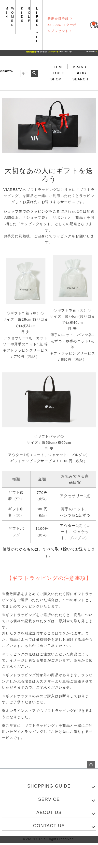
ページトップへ (91, 765)
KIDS (22, 14)
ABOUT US (49, 812)
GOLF (29, 14)
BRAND (79, 67)
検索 (34, 73)
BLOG (81, 73)
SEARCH (80, 79)
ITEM (57, 67)
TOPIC (58, 73)
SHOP (56, 79)
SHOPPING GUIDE (49, 786)
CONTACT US (49, 825)
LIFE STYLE (37, 25)
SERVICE (49, 799)
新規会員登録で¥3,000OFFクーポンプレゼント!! (62, 25)
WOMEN (12, 17)
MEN (6, 12)
